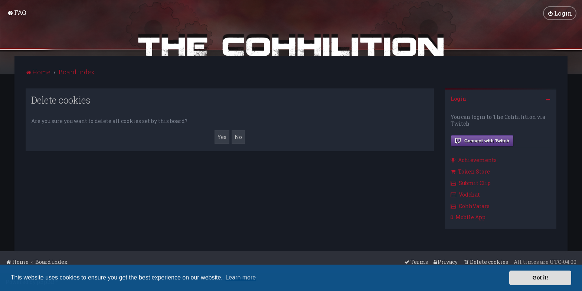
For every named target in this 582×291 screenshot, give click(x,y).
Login (458, 97)
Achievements (474, 159)
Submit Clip (471, 181)
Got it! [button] (540, 278)
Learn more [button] (240, 277)
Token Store (470, 170)
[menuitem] (17, 12)
